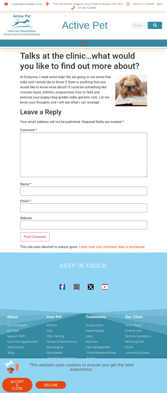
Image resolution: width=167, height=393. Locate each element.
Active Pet (85, 25)
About (12, 317)
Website (26, 218)
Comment (28, 130)
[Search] (155, 25)
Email (25, 201)
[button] (83, 43)
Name (25, 184)
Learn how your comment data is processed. (112, 247)
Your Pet (54, 317)
